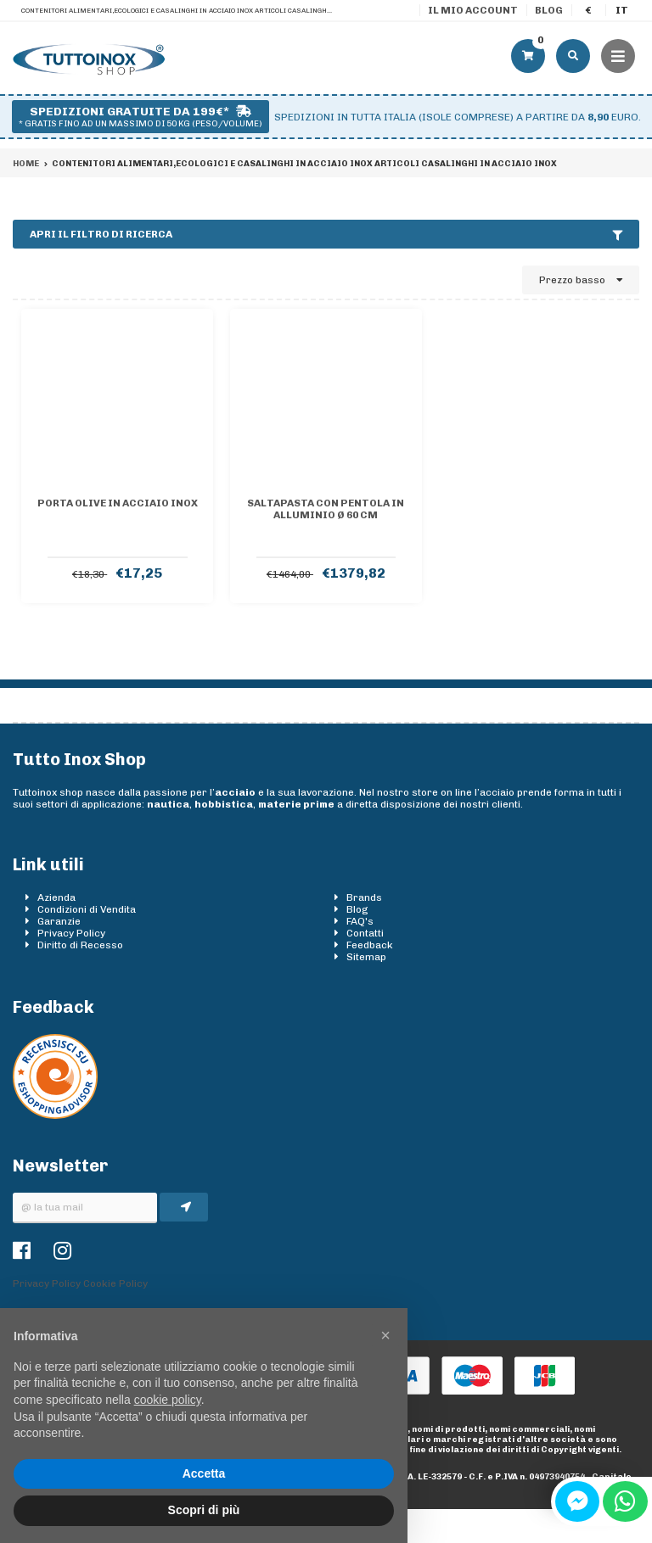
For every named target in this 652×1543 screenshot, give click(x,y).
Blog (549, 10)
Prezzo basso (580, 280)
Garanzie (59, 921)
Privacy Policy (71, 933)
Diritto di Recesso (80, 945)
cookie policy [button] (167, 1399)
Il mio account (473, 10)
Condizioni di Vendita (86, 909)
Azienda (56, 897)
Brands (364, 897)
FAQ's (360, 921)
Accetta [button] (204, 1473)
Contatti (365, 933)
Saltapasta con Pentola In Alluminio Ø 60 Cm (325, 509)
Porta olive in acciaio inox (117, 503)
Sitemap (366, 957)
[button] (385, 1335)
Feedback (369, 945)
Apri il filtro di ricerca (325, 234)
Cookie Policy (115, 1283)
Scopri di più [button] (204, 1510)
